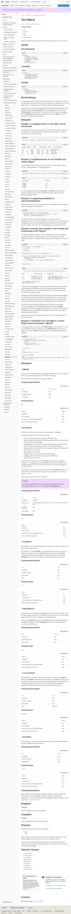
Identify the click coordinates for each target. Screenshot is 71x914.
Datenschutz (35, 911)
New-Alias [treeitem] (7, 273)
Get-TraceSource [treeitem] (8, 222)
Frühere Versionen (17, 911)
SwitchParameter (52, 389)
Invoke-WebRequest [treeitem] (9, 263)
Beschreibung (25, 31)
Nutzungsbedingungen (59, 911)
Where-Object (27, 867)
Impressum (3, 913)
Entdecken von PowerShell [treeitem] (9, 41)
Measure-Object (28, 859)
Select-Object (27, 863)
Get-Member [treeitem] (7, 204)
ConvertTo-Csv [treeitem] (8, 130)
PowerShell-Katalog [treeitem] (7, 62)
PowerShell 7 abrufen (64, 5)
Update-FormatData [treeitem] (9, 369)
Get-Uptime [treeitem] (7, 232)
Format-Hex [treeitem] (7, 168)
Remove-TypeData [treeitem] (9, 316)
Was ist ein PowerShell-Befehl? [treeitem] (9, 38)
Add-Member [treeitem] (8, 107)
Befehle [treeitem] (6, 105)
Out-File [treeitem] (6, 291)
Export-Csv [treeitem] (7, 158)
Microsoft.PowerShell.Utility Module (32, 24)
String (58, 567)
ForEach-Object (28, 855)
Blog (23, 911)
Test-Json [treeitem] (7, 359)
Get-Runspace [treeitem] (8, 214)
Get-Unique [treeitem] (7, 230)
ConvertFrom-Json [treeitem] (9, 120)
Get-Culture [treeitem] (7, 181)
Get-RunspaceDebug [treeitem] (9, 217)
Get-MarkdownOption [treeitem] (9, 201)
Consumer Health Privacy (46, 911)
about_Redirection (28, 869)
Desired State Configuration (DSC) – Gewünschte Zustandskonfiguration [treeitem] (9, 58)
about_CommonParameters (32, 799)
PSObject (56, 634)
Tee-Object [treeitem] (7, 357)
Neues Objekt (27, 861)
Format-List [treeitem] (7, 171)
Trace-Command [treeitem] (8, 362)
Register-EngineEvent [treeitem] (9, 303)
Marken (10, 913)
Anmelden (67, 1)
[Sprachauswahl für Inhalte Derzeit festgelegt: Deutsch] (4, 908)
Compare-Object (28, 853)
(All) (23, 518)
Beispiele (25, 33)
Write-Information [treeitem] (8, 390)
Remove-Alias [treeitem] (8, 308)
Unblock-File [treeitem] (7, 364)
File (22, 404)
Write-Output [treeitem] (7, 392)
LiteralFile (24, 713)
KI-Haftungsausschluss (6, 911)
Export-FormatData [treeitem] (9, 161)
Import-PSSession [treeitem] (9, 255)
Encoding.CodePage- (26, 466)
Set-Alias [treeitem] (7, 331)
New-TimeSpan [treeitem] (8, 285)
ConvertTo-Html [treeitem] (8, 133)
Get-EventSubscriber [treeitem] (9, 191)
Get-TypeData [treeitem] (8, 224)
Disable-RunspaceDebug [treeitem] (10, 146)
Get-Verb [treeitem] (7, 237)
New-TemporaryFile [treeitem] (9, 283)
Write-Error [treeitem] (7, 385)
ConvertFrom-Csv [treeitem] (9, 118)
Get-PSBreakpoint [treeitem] (9, 207)
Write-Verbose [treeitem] (8, 397)
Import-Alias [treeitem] (7, 242)
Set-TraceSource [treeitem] (8, 341)
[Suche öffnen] (63, 2)
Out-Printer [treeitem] (7, 296)
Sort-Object (26, 865)
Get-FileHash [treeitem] (8, 194)
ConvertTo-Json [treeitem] (8, 135)
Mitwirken (29, 911)
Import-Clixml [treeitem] (8, 245)
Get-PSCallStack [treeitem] (8, 209)
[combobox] (9, 17)
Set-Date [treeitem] (7, 334)
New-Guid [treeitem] (7, 278)
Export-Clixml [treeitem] (8, 156)
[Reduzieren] (17, 14)
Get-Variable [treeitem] (7, 235)
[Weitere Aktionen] (67, 15)
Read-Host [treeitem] (7, 301)
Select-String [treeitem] (8, 324)
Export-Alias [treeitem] (7, 153)
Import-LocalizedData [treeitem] (9, 250)
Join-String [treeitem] (7, 265)
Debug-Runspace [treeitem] (9, 140)
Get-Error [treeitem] (7, 186)
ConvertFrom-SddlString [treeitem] (10, 125)
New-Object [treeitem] (7, 280)
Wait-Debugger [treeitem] (8, 377)
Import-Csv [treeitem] (7, 247)
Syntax (24, 29)
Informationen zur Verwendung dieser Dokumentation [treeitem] (9, 23)
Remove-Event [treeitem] (8, 311)
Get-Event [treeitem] (7, 189)
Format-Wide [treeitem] (8, 176)
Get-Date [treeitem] (7, 184)
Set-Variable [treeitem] (7, 344)
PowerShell (28, 15)
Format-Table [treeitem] (8, 174)
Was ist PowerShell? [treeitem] (8, 29)
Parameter (25, 35)
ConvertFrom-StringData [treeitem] (10, 128)
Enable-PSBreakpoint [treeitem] (9, 148)
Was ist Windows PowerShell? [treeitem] (10, 32)
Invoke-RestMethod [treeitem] (9, 260)
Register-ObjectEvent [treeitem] (9, 306)
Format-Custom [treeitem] (8, 166)
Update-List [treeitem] (7, 372)
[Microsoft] (2, 2)
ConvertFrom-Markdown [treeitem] (10, 123)
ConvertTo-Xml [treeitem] (8, 138)
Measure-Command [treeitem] (9, 268)
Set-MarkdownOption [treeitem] (9, 336)
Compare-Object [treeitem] (8, 115)
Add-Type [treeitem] (7, 110)
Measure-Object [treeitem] (8, 270)
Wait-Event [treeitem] (7, 379)
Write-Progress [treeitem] (8, 395)
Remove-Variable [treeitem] (8, 318)
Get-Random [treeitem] (8, 212)
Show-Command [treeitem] (8, 346)
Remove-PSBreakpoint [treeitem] (10, 313)
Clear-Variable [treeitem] (8, 113)
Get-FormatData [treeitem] (8, 196)
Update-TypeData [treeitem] (9, 374)
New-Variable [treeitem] (8, 288)
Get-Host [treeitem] (7, 199)
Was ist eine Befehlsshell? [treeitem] (9, 34)
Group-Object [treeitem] (8, 240)
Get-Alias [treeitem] (7, 179)
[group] (45, 173)
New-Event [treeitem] (7, 275)
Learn (22, 15)
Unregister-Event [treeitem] (8, 367)
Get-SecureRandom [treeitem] (9, 219)
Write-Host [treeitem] (7, 387)
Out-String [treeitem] (7, 298)
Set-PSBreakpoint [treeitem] (9, 339)
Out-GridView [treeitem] (8, 293)
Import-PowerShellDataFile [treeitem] (11, 252)
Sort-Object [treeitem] (7, 352)
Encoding (34, 497)
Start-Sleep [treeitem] (7, 354)
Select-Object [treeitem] (8, 321)
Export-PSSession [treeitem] (9, 163)
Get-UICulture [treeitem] (8, 227)
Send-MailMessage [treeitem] (9, 329)
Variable (24, 769)
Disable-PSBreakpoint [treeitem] (9, 143)
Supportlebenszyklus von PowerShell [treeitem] (8, 75)
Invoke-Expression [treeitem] (9, 257)
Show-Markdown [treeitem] (8, 349)
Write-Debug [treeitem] (7, 382)
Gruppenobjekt (27, 857)
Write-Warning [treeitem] (8, 400)
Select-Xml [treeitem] (7, 326)
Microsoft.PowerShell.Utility (39, 15)
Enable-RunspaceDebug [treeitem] (10, 151)
